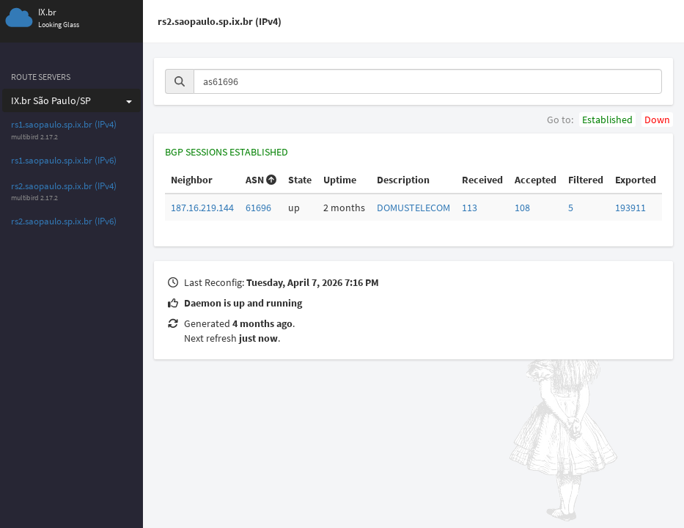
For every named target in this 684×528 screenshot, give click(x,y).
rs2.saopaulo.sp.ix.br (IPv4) (64, 186)
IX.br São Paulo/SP (71, 100)
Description (403, 179)
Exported (635, 179)
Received (482, 179)
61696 (258, 207)
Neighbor (192, 179)
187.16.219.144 (202, 207)
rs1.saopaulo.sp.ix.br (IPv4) (64, 124)
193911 (630, 207)
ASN (261, 179)
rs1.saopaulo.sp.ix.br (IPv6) (64, 160)
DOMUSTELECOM (413, 207)
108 (522, 207)
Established (607, 119)
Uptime (339, 179)
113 (469, 207)
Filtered (585, 179)
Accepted (535, 179)
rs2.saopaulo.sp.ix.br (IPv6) (64, 221)
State (300, 179)
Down (657, 119)
